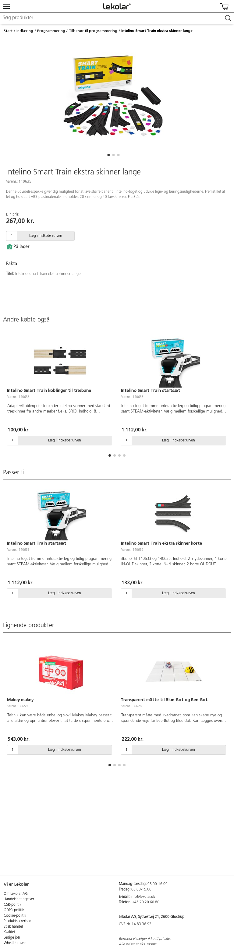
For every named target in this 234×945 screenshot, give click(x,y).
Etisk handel (13, 927)
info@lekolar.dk (142, 897)
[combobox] (117, 18)
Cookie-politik (15, 916)
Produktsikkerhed (17, 921)
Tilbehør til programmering (93, 31)
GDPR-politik (14, 910)
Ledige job (12, 938)
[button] (108, 155)
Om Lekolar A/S (16, 894)
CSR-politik (12, 905)
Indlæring (24, 31)
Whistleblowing (16, 943)
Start (8, 31)
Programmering (51, 31)
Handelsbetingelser (19, 899)
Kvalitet (9, 932)
